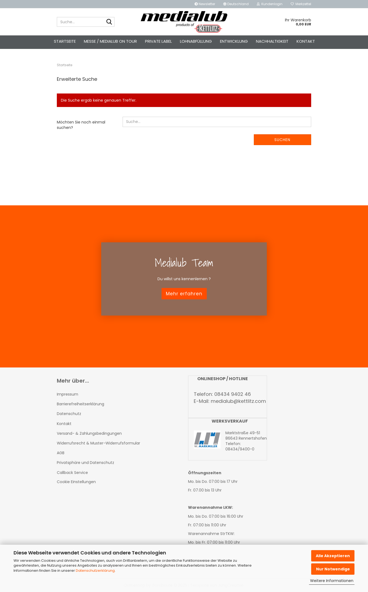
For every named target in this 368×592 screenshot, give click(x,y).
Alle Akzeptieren (333, 555)
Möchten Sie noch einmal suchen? (81, 124)
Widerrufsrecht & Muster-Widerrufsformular (98, 443)
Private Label (158, 41)
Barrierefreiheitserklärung (80, 404)
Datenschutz (69, 413)
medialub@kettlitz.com (238, 401)
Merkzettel (301, 4)
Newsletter (205, 4)
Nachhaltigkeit (272, 41)
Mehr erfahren (184, 293)
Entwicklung (234, 41)
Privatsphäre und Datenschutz (85, 462)
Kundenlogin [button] (269, 4)
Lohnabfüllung (196, 41)
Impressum (67, 394)
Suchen (282, 139)
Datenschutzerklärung (95, 570)
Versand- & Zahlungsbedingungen (89, 433)
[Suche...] (109, 22)
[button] (236, 4)
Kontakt (306, 41)
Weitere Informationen (331, 580)
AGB (60, 453)
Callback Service (72, 472)
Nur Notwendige (333, 569)
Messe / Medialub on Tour (110, 41)
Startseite (65, 41)
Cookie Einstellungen (76, 481)
